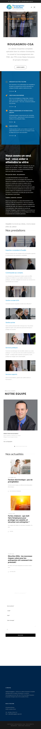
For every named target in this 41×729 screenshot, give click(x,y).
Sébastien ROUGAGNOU (11, 433)
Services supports (11, 374)
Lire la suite (12, 91)
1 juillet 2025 (11, 513)
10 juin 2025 (11, 553)
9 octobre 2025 (12, 477)
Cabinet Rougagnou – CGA (12, 691)
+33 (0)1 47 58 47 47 (14, 1)
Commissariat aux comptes (14, 273)
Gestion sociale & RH (12, 300)
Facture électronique (15, 491)
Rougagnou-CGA (19, 724)
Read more (12, 122)
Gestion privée (10, 322)
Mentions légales (24, 725)
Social (11, 531)
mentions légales (14, 650)
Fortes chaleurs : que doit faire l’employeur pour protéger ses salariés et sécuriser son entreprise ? (18, 519)
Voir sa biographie (8, 441)
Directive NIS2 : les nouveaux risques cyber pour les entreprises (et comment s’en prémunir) (20, 559)
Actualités (12, 571)
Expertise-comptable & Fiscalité (16, 250)
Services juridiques (12, 347)
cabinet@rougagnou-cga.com (27, 1)
